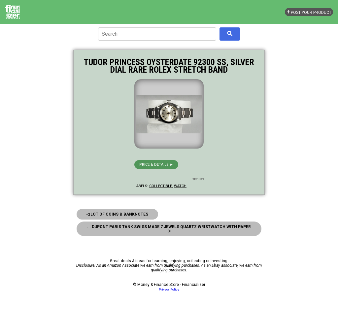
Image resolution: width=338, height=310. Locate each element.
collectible (160, 186)
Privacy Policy (169, 289)
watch (180, 186)
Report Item (198, 179)
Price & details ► (156, 164)
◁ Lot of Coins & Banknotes (117, 214)
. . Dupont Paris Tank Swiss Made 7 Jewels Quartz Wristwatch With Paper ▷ (169, 228)
